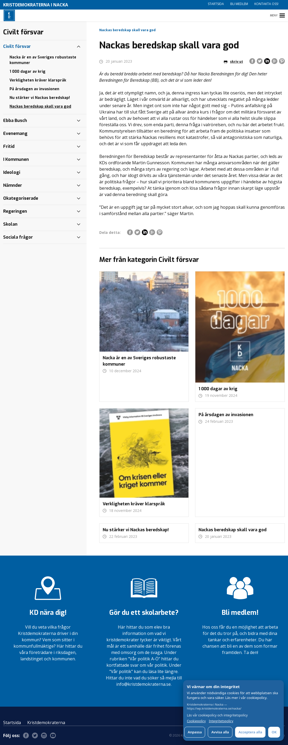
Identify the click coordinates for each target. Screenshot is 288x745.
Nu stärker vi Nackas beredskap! (40, 97)
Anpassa (195, 732)
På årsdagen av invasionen (34, 89)
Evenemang (15, 133)
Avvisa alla (220, 732)
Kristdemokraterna (46, 722)
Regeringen (15, 211)
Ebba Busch (15, 120)
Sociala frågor (18, 237)
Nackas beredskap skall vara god (40, 106)
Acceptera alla (250, 732)
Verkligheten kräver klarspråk (38, 80)
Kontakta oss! (266, 4)
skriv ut (233, 61)
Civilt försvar (17, 46)
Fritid (9, 146)
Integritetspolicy (221, 721)
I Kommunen (16, 159)
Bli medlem (239, 4)
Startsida (216, 4)
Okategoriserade (20, 198)
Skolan (10, 224)
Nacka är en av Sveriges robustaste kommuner (43, 60)
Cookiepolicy (196, 721)
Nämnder (12, 185)
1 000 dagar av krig (28, 71)
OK (274, 732)
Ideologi (11, 172)
